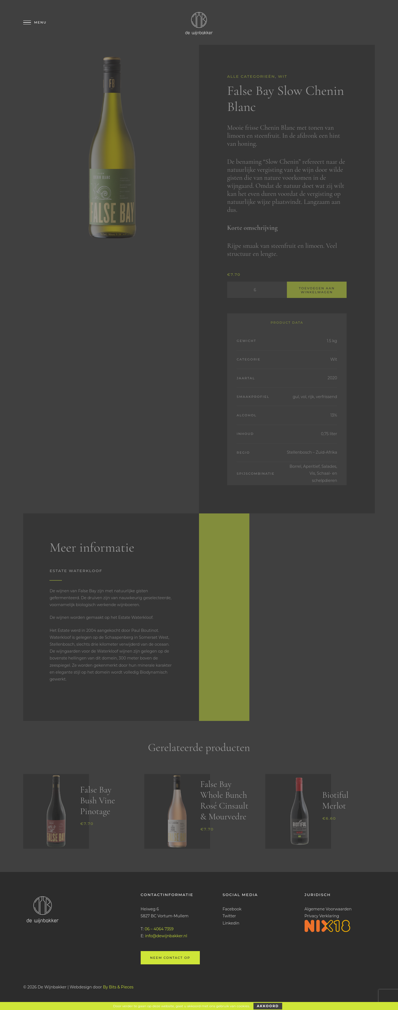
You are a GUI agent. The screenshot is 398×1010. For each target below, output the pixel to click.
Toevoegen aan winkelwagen (317, 290)
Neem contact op (170, 958)
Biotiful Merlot (335, 800)
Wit (282, 76)
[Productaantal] (257, 290)
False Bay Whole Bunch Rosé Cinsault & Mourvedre (224, 800)
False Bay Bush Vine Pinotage (97, 800)
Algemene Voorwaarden (328, 909)
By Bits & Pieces (118, 987)
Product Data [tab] (287, 322)
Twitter (229, 915)
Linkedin (230, 923)
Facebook (231, 909)
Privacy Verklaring (322, 915)
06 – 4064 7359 (159, 928)
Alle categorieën (251, 76)
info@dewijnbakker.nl (166, 935)
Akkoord (268, 1006)
